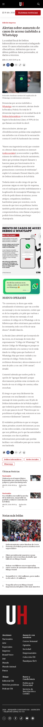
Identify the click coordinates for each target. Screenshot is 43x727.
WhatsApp (6, 106)
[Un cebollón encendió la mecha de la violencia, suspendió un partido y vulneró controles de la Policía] (35, 495)
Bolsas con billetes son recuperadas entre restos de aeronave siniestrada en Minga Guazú (22, 567)
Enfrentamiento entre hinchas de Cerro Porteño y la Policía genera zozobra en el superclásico (23, 546)
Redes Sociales (32, 459)
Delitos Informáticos (11, 116)
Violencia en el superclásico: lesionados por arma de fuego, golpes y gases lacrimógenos (15, 480)
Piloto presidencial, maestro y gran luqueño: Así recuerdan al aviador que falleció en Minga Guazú (21, 557)
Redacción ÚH (22, 486)
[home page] (21, 4)
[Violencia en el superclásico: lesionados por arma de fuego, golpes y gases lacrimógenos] (35, 478)
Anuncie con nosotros (29, 636)
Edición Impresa (9, 23)
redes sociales (9, 153)
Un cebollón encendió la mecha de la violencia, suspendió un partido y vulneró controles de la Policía (15, 499)
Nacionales (6, 476)
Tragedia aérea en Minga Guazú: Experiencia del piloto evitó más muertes (23, 586)
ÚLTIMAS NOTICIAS (28, 13)
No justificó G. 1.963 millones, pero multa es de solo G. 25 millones (22, 577)
